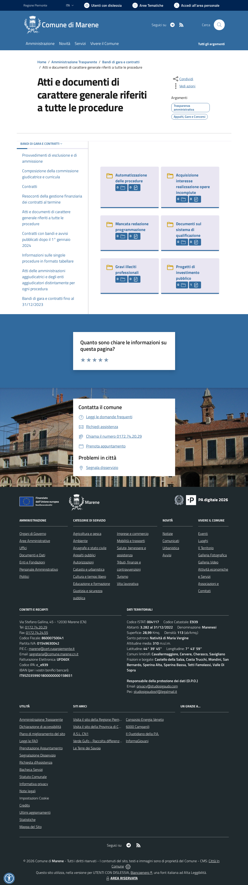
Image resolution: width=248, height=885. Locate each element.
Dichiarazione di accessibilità (40, 726)
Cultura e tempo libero (89, 576)
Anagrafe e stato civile (89, 548)
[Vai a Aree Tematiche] (148, 5)
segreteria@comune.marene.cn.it (53, 654)
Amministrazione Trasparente (74, 62)
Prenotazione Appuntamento (41, 748)
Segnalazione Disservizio (37, 755)
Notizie (168, 533)
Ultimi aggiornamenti (35, 812)
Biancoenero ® (141, 872)
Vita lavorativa (127, 583)
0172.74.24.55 (37, 632)
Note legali (27, 791)
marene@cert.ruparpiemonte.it (52, 648)
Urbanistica (171, 548)
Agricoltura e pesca (87, 533)
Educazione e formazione (91, 583)
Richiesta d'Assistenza (35, 762)
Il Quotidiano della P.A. (142, 733)
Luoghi (203, 540)
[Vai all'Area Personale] (197, 5)
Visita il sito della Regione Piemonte (99, 719)
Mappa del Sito (30, 826)
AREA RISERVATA (121, 878)
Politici (24, 576)
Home (41, 62)
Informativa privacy (33, 783)
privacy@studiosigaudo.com (157, 686)
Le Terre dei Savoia (87, 748)
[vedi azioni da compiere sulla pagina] (183, 86)
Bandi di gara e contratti (121, 62)
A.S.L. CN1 (81, 733)
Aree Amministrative (34, 540)
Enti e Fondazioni (32, 562)
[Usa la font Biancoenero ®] (103, 5)
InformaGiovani (137, 741)
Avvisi (167, 555)
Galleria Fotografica (212, 555)
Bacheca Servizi (31, 769)
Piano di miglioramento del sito (42, 733)
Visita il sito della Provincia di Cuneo (99, 726)
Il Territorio (206, 548)
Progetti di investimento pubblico (187, 272)
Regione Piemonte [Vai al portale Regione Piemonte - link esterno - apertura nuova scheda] (35, 5)
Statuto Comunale (33, 776)
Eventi (203, 533)
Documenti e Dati (32, 555)
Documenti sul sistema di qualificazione (188, 229)
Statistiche (27, 819)
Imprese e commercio (132, 533)
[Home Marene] (63, 25)
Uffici (23, 548)
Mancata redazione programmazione (131, 227)
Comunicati (171, 540)
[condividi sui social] (182, 78)
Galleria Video (208, 562)
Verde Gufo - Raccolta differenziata (99, 741)
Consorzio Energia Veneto (145, 719)
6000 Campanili (137, 726)
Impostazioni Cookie (34, 798)
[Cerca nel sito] (219, 24)
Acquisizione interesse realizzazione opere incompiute (193, 183)
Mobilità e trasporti (131, 540)
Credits (24, 805)
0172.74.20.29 (36, 627)
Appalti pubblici (84, 555)
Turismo (122, 576)
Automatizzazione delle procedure (131, 178)
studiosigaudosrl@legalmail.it (155, 691)
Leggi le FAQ (28, 741)
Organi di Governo (32, 533)
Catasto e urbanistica (88, 569)
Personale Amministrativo (38, 569)
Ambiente (80, 540)
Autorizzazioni (83, 562)
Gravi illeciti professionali (127, 269)
